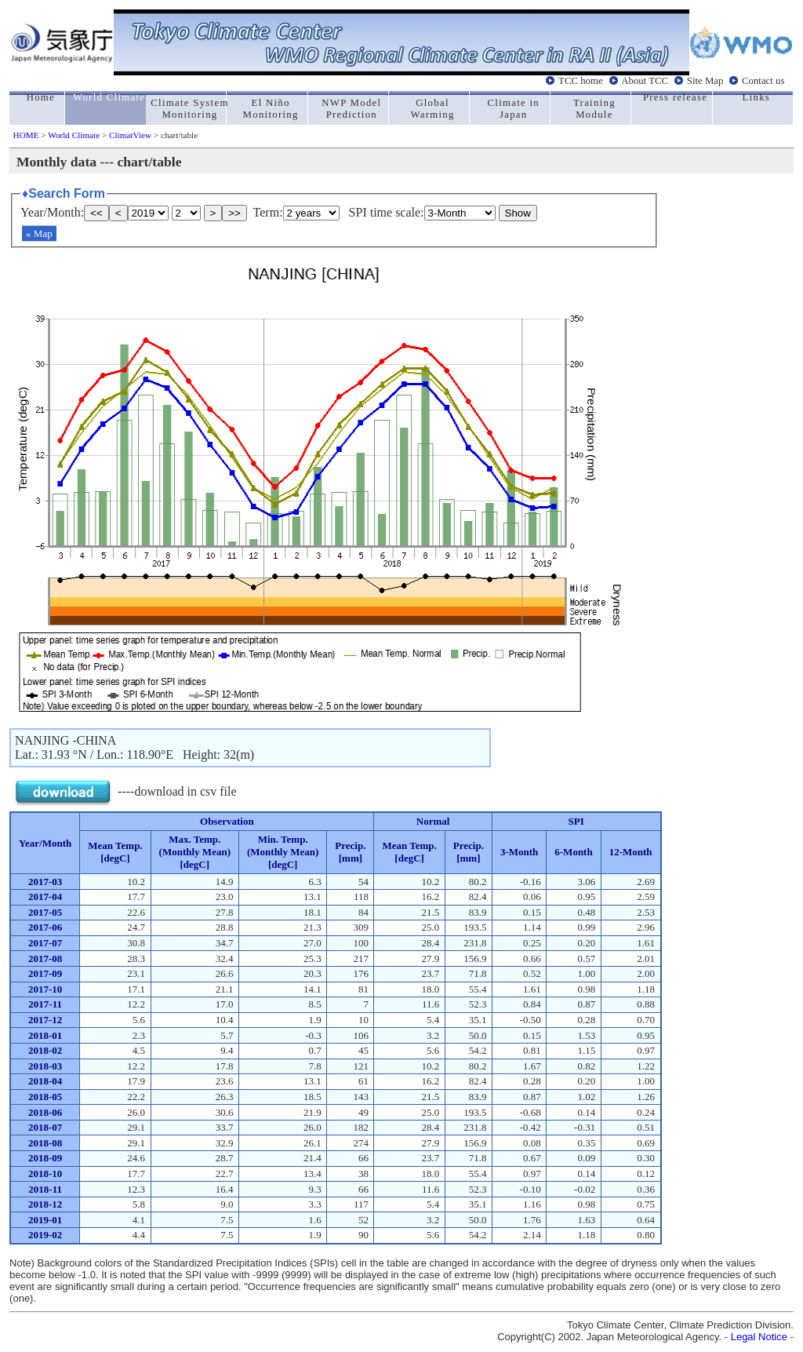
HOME (26, 135)
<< (96, 213)
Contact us (763, 80)
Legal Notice (759, 1337)
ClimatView (130, 135)
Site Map (705, 80)
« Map (39, 233)
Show (518, 213)
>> (234, 213)
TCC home (580, 80)
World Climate (74, 135)
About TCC (644, 80)
